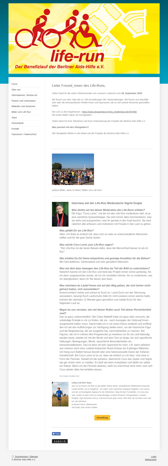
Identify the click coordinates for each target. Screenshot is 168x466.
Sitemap (34, 456)
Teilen (56, 434)
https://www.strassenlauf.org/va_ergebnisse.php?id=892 (109, 112)
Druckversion (20, 456)
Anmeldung (102, 417)
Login (153, 456)
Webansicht (151, 459)
